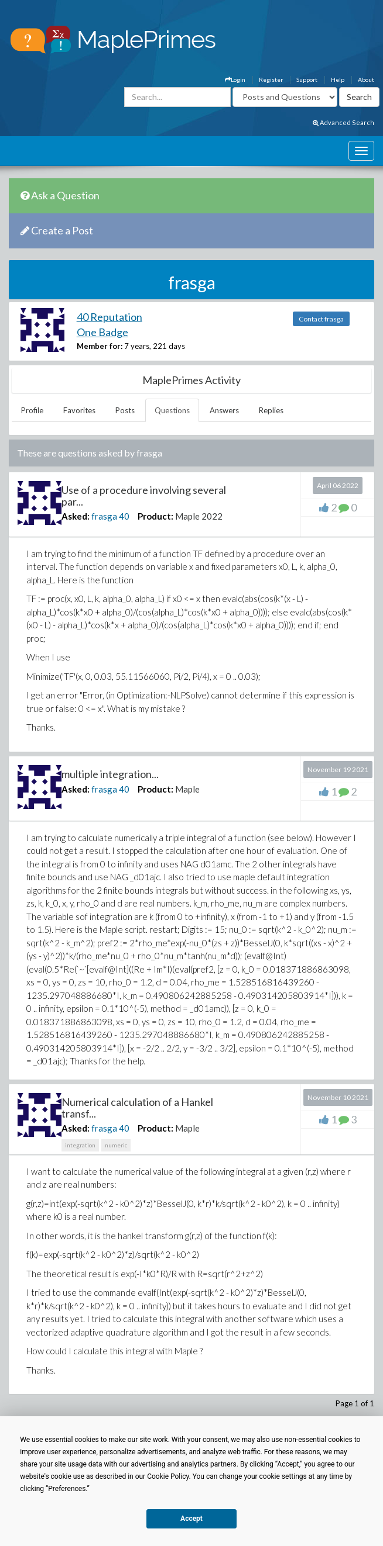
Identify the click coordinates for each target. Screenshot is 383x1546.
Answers (224, 410)
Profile (32, 410)
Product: (155, 516)
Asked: (75, 516)
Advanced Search (343, 122)
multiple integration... (110, 773)
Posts (125, 410)
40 (124, 516)
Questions (172, 410)
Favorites (79, 410)
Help (337, 79)
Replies (271, 410)
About (366, 79)
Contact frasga (321, 318)
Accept (191, 1518)
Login (235, 79)
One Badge (102, 332)
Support (306, 79)
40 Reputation (109, 316)
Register (271, 79)
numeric (116, 1145)
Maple (187, 789)
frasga (104, 516)
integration (80, 1145)
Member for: (99, 346)
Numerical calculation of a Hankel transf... (137, 1107)
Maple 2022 (199, 516)
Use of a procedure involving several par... (143, 495)
